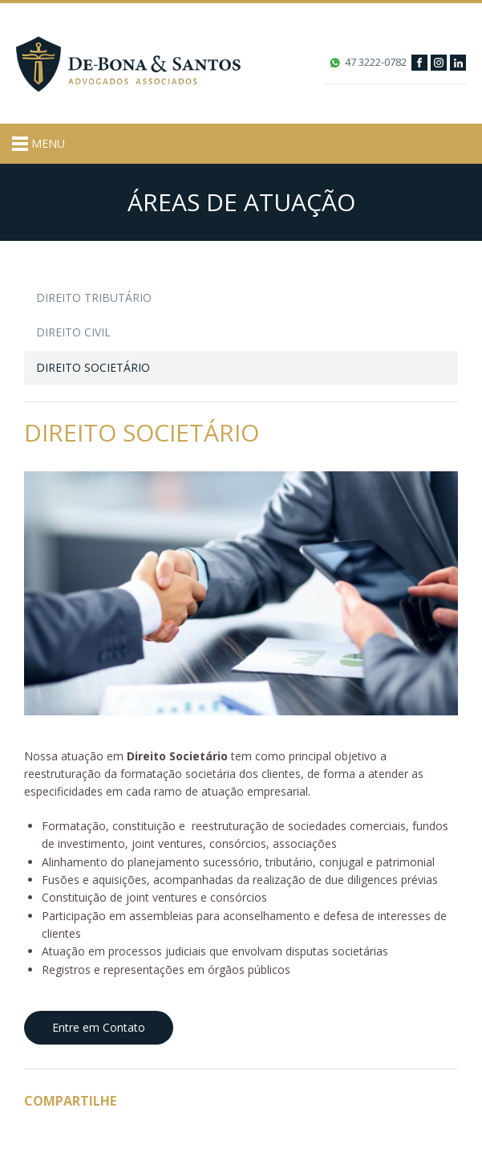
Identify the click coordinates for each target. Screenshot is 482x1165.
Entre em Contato (98, 1027)
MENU (38, 144)
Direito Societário (93, 367)
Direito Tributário (94, 297)
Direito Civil (73, 332)
